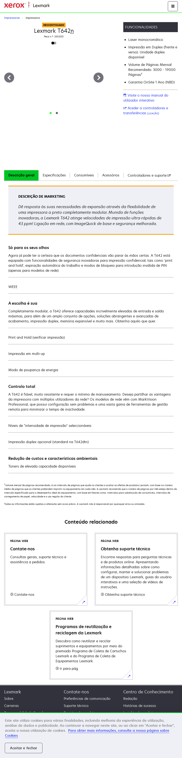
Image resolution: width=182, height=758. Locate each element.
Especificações (54, 175)
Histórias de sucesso (139, 705)
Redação (130, 698)
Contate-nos (76, 692)
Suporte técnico (76, 705)
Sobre (8, 698)
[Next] (98, 78)
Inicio (53, 6)
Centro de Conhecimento (148, 692)
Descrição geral (21, 175)
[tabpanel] (91, 329)
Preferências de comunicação (87, 698)
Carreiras (11, 705)
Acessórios (110, 175)
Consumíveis (84, 175)
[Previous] (9, 78)
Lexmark (12, 692)
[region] (91, 735)
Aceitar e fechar (23, 748)
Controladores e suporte (149, 175)
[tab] (51, 113)
